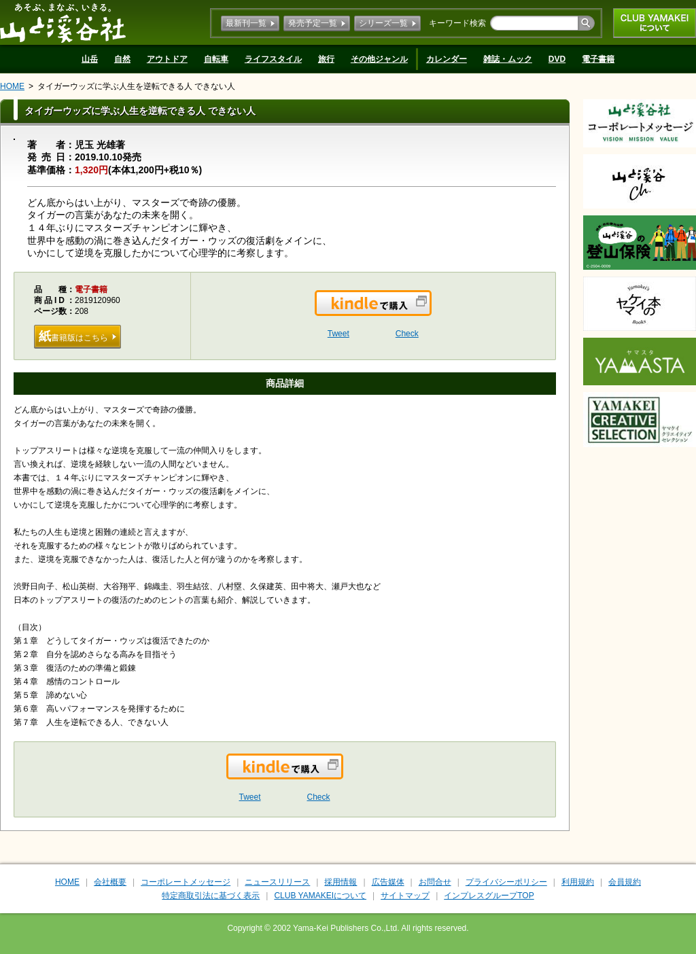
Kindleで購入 (431, 311)
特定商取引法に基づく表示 (211, 895)
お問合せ (435, 882)
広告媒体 (388, 882)
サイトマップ (405, 895)
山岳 (90, 59)
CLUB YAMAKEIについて (654, 23)
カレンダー (446, 59)
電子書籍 (598, 59)
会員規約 (624, 882)
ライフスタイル (273, 59)
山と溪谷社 (63, 22)
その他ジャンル (379, 59)
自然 (122, 59)
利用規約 (577, 882)
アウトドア (167, 59)
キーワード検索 (457, 23)
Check (407, 333)
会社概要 (110, 882)
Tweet (338, 333)
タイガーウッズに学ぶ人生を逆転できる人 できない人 (136, 86)
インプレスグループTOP (489, 895)
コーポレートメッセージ (185, 882)
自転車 (216, 59)
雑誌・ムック (507, 59)
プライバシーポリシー (506, 882)
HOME (12, 86)
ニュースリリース (277, 882)
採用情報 (340, 882)
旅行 (326, 59)
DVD (557, 59)
